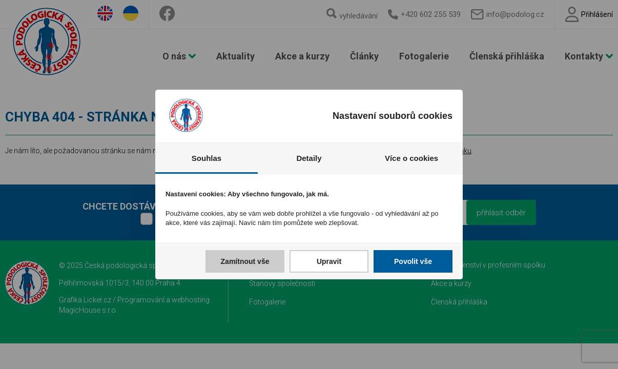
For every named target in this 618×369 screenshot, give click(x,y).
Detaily (308, 158)
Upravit (329, 261)
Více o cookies (411, 158)
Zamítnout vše (245, 261)
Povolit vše (413, 261)
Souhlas (206, 158)
